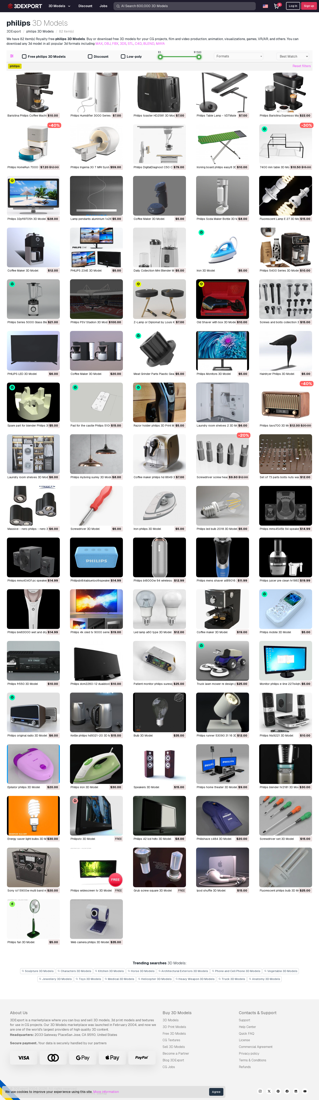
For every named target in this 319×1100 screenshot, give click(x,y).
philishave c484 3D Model (214, 839)
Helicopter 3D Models (155, 979)
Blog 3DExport (173, 1060)
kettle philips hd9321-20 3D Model (93, 735)
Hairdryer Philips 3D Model (277, 374)
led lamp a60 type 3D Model (153, 632)
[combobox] (238, 56)
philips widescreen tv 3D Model (91, 890)
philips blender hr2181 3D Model (281, 787)
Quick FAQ (246, 1033)
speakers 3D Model (146, 787)
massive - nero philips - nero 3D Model (33, 529)
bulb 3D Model (143, 735)
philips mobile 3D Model (275, 632)
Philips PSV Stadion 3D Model (90, 322)
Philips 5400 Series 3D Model (279, 270)
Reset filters (302, 66)
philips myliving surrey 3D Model (92, 477)
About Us (19, 1012)
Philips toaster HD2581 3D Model (155, 115)
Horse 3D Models (141, 971)
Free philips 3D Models (44, 57)
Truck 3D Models (231, 979)
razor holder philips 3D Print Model (157, 425)
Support (244, 1020)
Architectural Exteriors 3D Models (183, 971)
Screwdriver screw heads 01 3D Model (222, 477)
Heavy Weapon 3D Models (195, 979)
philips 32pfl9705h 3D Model (27, 219)
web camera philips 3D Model (90, 942)
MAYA (160, 43)
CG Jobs (169, 1067)
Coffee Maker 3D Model (149, 219)
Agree (216, 1092)
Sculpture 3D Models (38, 971)
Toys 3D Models (88, 979)
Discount (98, 57)
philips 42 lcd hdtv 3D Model (152, 839)
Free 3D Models (174, 1033)
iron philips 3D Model (147, 529)
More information (106, 1092)
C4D (138, 43)
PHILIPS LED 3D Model (22, 374)
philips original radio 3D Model (27, 735)
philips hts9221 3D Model (276, 735)
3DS (123, 43)
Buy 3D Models (177, 1012)
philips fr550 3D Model (23, 684)
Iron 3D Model (206, 270)
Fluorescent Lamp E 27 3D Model (281, 219)
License (244, 1040)
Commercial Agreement (256, 1047)
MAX (99, 43)
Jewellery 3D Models (55, 979)
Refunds (245, 1067)
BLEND (148, 43)
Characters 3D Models (74, 971)
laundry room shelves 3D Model (29, 477)
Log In (293, 6)
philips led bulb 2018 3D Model (217, 529)
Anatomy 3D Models (264, 979)
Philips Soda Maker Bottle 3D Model (220, 219)
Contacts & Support (257, 1012)
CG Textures (171, 1040)
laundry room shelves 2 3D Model (219, 425)
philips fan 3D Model (21, 942)
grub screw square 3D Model (153, 890)
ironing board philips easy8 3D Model (221, 167)
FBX (115, 43)
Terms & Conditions (252, 1060)
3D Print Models (174, 1027)
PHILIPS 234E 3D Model (86, 270)
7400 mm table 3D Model (276, 167)
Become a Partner (176, 1053)
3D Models (171, 1020)
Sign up (309, 6)
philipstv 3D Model (83, 839)
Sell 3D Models (174, 1047)
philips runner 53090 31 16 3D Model (221, 735)
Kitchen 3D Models (109, 971)
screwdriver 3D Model (85, 529)
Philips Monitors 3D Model (214, 374)
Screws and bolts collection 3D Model (285, 322)
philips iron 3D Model (84, 787)
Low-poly (131, 57)
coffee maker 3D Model (212, 632)
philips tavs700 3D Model (277, 425)
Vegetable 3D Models (280, 971)
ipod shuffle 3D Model (211, 890)
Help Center (247, 1027)
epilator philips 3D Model (24, 787)
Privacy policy (249, 1053)
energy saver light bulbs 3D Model (30, 839)
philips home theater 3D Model (217, 787)
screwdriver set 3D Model (277, 839)
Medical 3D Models (119, 979)
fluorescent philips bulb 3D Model (282, 890)
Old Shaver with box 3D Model (216, 322)
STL (130, 43)
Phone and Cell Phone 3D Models (236, 971)
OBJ (107, 43)
